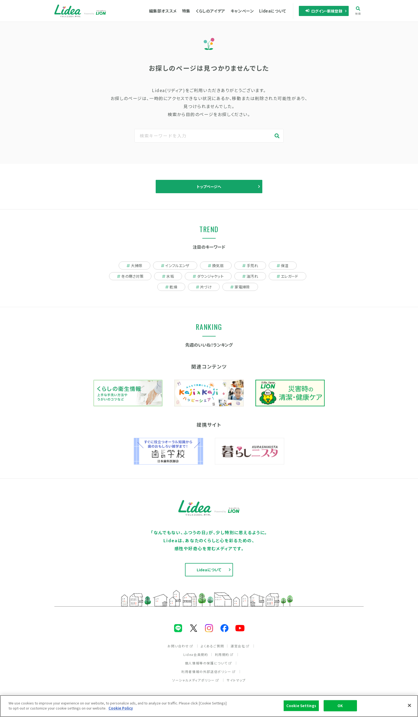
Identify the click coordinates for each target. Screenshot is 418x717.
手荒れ (250, 265)
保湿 (283, 265)
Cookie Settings (301, 706)
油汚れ (250, 276)
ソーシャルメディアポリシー (195, 680)
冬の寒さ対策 (130, 276)
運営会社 (240, 646)
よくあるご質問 (212, 646)
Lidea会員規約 (195, 654)
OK (340, 706)
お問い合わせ (180, 646)
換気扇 (216, 265)
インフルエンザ (175, 265)
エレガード (287, 276)
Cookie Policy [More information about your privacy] (120, 709)
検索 (358, 10)
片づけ (204, 287)
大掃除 (134, 265)
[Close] (409, 706)
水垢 (168, 276)
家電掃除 (240, 287)
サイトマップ (236, 680)
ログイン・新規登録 (323, 11)
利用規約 (224, 654)
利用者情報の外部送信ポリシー (208, 671)
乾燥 (171, 287)
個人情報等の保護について (208, 663)
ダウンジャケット (208, 276)
